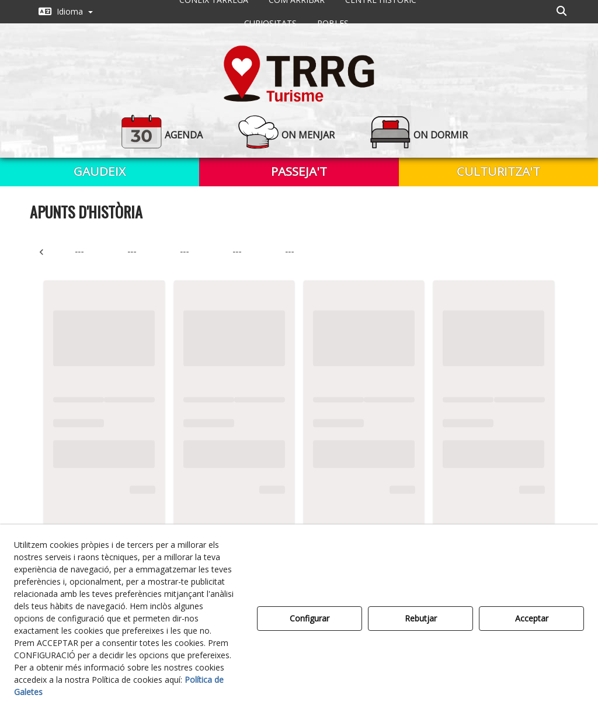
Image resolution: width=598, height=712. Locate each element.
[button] (66, 11)
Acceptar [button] (531, 618)
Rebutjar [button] (421, 618)
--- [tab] (79, 251)
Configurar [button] (309, 618)
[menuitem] (66, 11)
